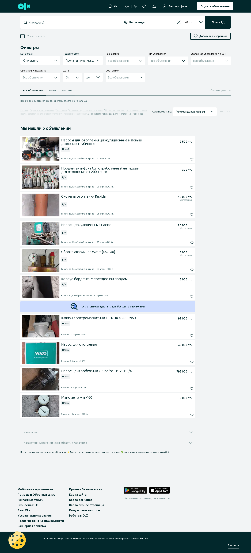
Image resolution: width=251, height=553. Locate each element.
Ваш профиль (177, 6)
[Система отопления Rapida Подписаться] (183, 214)
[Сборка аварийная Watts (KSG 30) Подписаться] (183, 270)
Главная (24, 110)
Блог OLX (24, 510)
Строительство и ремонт (42, 110)
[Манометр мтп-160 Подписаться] (183, 415)
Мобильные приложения (35, 489)
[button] (154, 6)
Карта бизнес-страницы (86, 505)
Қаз (127, 6)
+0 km (194, 22)
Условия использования (35, 515)
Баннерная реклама (32, 526)
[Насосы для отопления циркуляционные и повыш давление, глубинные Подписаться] (183, 159)
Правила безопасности (85, 489)
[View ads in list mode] (221, 112)
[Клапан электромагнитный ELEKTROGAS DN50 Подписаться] (183, 335)
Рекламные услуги (30, 500)
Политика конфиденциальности (41, 520)
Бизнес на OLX (28, 505)
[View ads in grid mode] (228, 112)
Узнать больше (139, 538)
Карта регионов (80, 500)
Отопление (61, 110)
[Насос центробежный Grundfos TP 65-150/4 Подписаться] (183, 388)
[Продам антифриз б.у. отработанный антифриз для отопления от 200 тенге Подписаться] (183, 187)
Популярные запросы (84, 510)
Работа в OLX (78, 515)
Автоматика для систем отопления (86, 110)
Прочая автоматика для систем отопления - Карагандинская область (54, 113)
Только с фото (35, 36)
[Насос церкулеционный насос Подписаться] (183, 243)
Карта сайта (77, 494)
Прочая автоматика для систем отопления (126, 110)
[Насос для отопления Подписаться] (183, 362)
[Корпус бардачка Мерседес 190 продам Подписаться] (183, 296)
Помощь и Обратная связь (36, 494)
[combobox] (72, 22)
